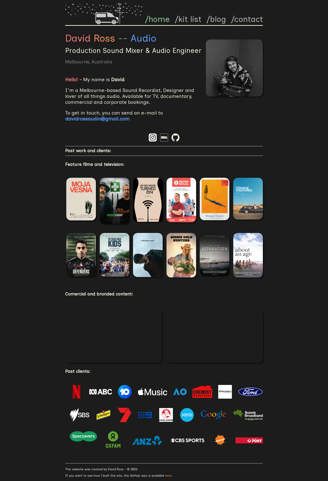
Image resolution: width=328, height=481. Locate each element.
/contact (247, 19)
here (169, 475)
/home (157, 19)
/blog (216, 19)
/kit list (188, 19)
